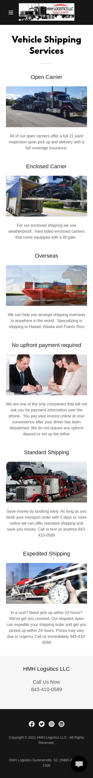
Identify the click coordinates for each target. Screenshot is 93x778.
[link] (46, 12)
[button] (11, 12)
